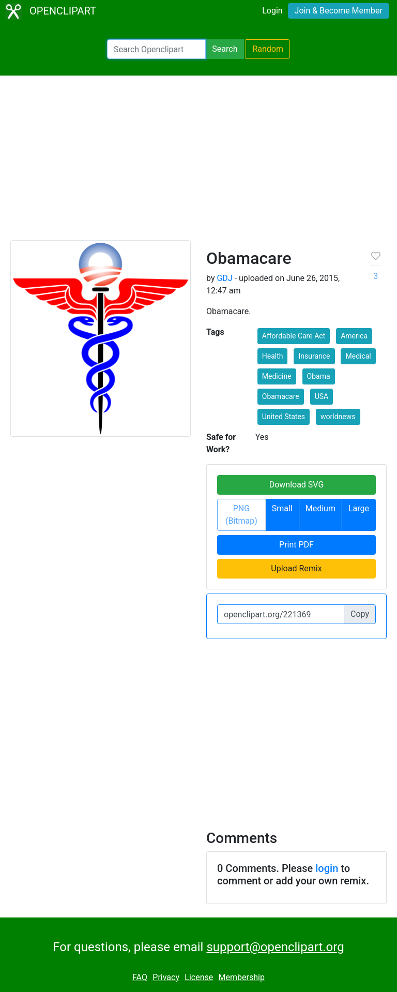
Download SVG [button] (296, 485)
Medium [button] (320, 508)
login (326, 868)
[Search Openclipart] (156, 49)
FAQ (139, 977)
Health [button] (272, 356)
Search (224, 49)
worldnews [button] (337, 416)
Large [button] (358, 508)
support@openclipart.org (275, 947)
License (199, 977)
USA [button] (322, 396)
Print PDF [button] (296, 545)
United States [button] (283, 416)
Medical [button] (358, 356)
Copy (359, 614)
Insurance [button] (314, 356)
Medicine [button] (277, 376)
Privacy (165, 977)
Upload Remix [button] (296, 568)
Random (267, 49)
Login (272, 11)
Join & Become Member (339, 11)
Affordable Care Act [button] (293, 336)
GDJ (224, 278)
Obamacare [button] (280, 396)
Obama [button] (318, 376)
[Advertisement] (198, 162)
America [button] (354, 336)
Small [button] (282, 508)
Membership (242, 977)
